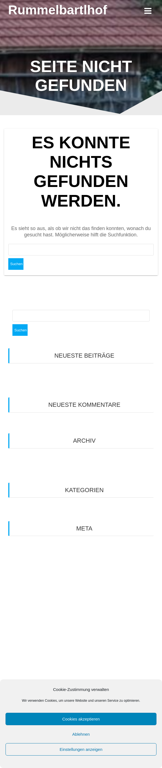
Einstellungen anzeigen (81, 749)
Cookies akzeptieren (81, 719)
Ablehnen (81, 734)
